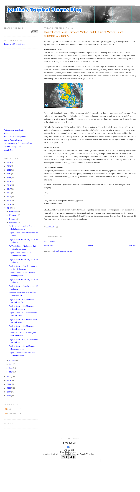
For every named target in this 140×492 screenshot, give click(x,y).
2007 (9, 392)
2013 (9, 204)
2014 (9, 200)
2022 (9, 170)
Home (90, 246)
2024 (9, 162)
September (13, 223)
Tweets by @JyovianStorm (14, 44)
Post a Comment (50, 241)
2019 (9, 181)
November (13, 215)
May (11, 372)
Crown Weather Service (13, 140)
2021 (9, 174)
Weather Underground (12, 147)
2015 (9, 197)
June (11, 368)
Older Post (132, 246)
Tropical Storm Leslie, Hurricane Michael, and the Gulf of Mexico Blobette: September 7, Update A (84, 33)
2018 (9, 185)
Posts (8, 409)
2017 (9, 189)
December (13, 211)
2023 (9, 166)
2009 (9, 384)
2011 (9, 377)
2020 (9, 178)
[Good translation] (65, 457)
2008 (9, 388)
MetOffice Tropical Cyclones (15, 137)
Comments (10, 414)
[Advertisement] (19, 87)
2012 (9, 208)
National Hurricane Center (14, 130)
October (12, 219)
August (12, 360)
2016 (9, 193)
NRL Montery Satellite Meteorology (18, 143)
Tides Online (9, 133)
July (11, 364)
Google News (9, 150)
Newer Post (48, 246)
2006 (9, 396)
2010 (9, 380)
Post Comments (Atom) (63, 251)
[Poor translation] (72, 457)
